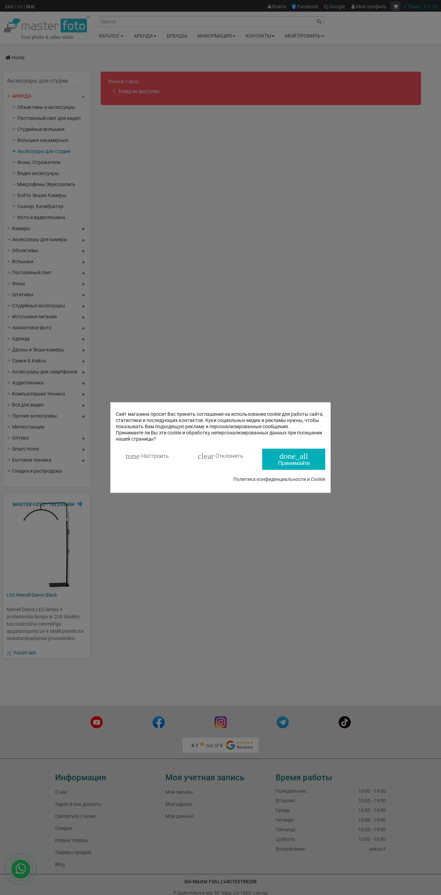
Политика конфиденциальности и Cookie (279, 479)
